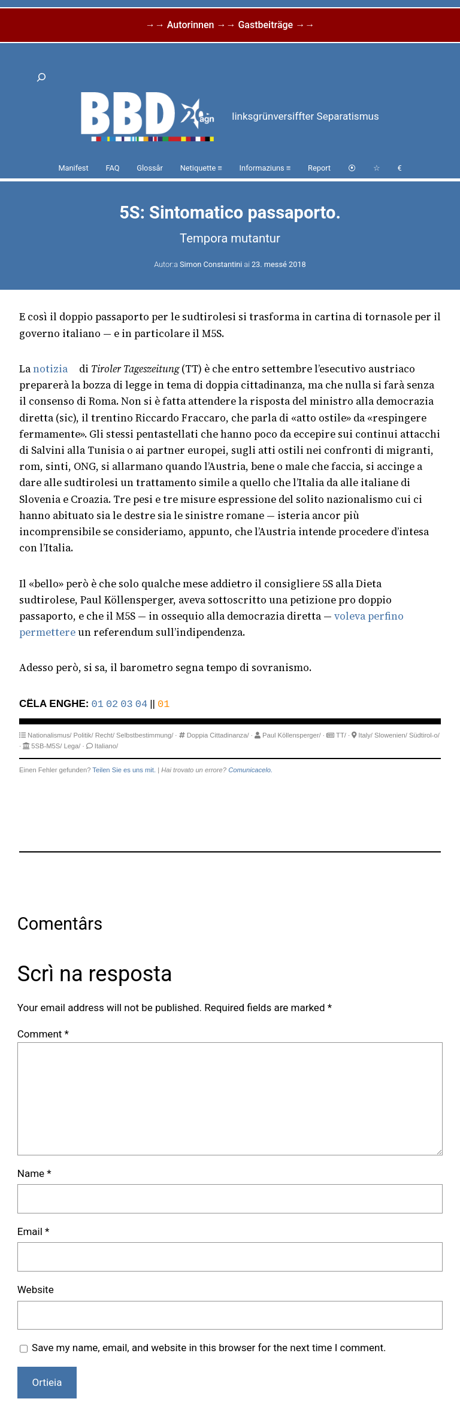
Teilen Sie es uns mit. (124, 769)
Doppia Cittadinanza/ (218, 735)
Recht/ (104, 735)
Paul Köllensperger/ (291, 735)
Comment (43, 1034)
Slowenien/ (390, 735)
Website (35, 1289)
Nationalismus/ (49, 735)
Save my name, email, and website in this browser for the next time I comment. (209, 1348)
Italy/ (365, 735)
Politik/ (83, 735)
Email (33, 1231)
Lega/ (71, 746)
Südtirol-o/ (424, 735)
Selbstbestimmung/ (144, 735)
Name (34, 1173)
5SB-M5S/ (46, 746)
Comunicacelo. (250, 769)
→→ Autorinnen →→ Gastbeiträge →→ (230, 25)
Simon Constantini (211, 264)
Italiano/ (106, 746)
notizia (50, 369)
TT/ (341, 735)
